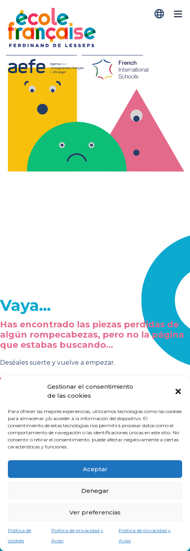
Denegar (95, 490)
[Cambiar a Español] (160, 14)
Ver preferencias (95, 512)
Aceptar (95, 469)
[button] (178, 391)
